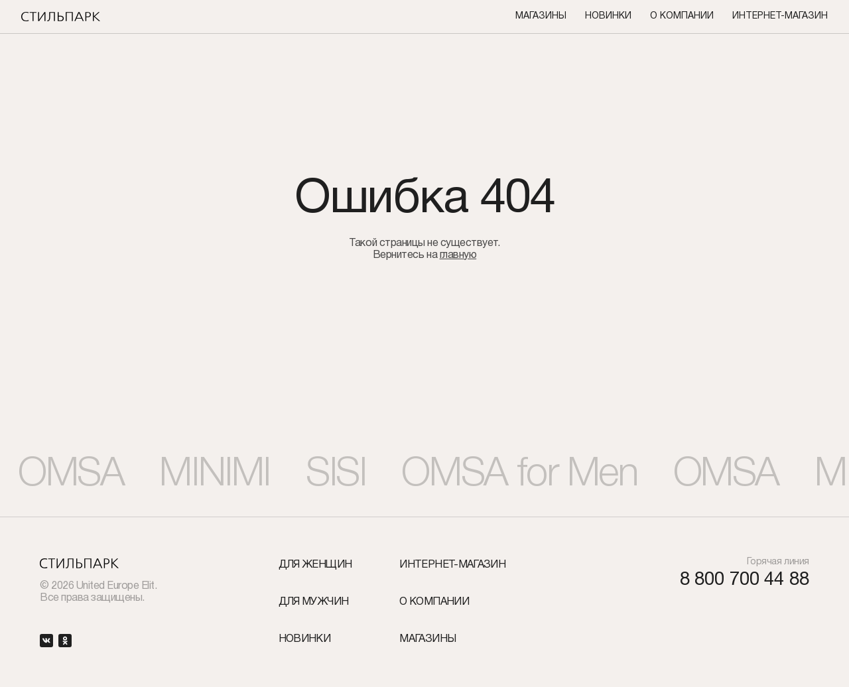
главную (458, 255)
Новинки (608, 16)
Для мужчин (314, 602)
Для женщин (315, 565)
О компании (682, 16)
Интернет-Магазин (780, 16)
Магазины (540, 16)
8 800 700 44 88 (744, 580)
